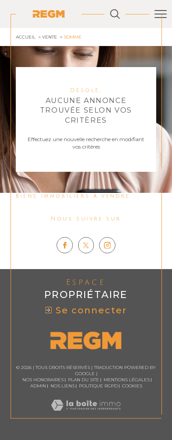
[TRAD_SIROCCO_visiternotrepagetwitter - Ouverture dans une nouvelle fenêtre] (86, 245)
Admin (38, 386)
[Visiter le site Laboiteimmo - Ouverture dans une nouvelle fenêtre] (86, 414)
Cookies (132, 386)
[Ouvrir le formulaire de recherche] (115, 14)
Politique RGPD (98, 386)
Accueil (26, 37)
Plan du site (83, 380)
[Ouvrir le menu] (160, 14)
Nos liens (62, 386)
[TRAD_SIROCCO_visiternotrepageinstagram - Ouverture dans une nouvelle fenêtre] (107, 245)
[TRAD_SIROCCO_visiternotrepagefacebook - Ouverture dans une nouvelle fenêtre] (65, 245)
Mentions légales (127, 380)
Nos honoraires (43, 380)
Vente (49, 37)
